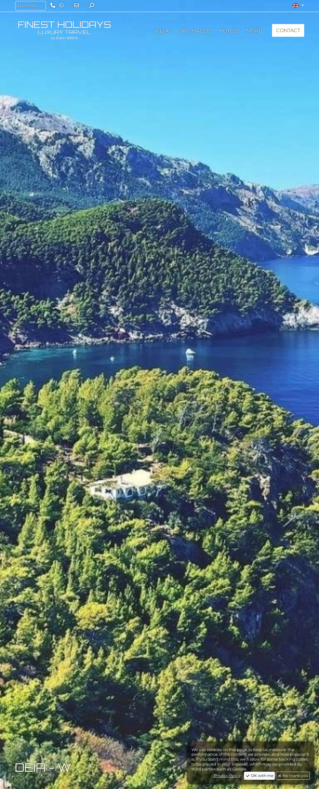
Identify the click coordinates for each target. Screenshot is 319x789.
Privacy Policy (227, 775)
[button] (298, 5)
